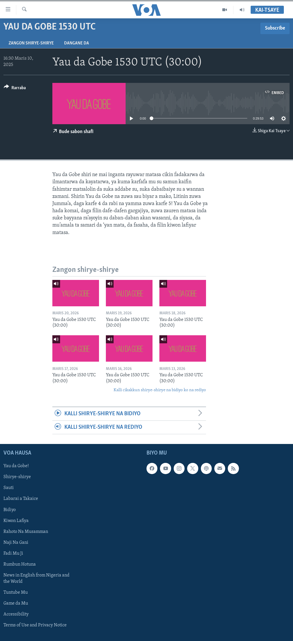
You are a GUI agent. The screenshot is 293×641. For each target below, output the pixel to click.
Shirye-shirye (17, 477)
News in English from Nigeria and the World (36, 578)
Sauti (8, 488)
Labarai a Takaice (20, 499)
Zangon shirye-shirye (31, 43)
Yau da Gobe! (16, 466)
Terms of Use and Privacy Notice (35, 625)
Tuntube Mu (15, 592)
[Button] (15, 89)
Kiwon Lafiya (16, 521)
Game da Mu (15, 603)
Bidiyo (9, 510)
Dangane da (76, 43)
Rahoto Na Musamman (25, 531)
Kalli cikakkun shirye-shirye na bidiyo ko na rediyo (160, 390)
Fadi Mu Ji (13, 553)
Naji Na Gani (15, 542)
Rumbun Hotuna (19, 564)
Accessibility (16, 614)
